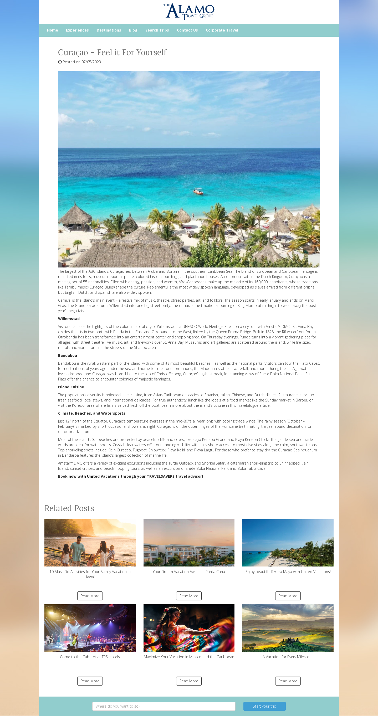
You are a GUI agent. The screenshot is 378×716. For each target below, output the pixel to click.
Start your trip (264, 706)
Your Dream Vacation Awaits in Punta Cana (189, 546)
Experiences (77, 30)
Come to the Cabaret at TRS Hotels (90, 631)
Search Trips (157, 30)
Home (52, 30)
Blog (133, 30)
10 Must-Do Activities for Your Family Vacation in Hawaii (90, 549)
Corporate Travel (222, 30)
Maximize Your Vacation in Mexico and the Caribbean (189, 631)
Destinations (109, 30)
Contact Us (187, 30)
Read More (90, 595)
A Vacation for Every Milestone (288, 631)
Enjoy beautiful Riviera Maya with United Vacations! (288, 546)
